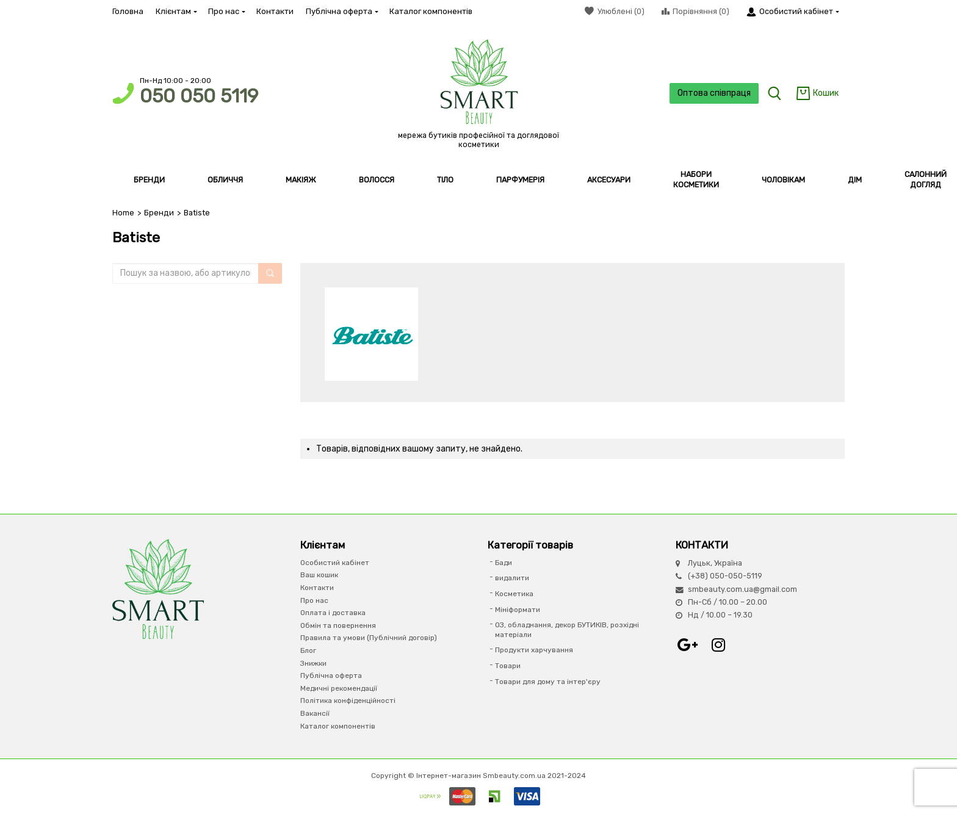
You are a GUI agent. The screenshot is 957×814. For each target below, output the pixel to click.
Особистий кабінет (334, 562)
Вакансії (315, 713)
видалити (512, 578)
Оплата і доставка (333, 612)
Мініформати (517, 609)
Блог (308, 650)
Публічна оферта (341, 11)
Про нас (226, 11)
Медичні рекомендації (338, 688)
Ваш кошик (319, 575)
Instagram (718, 645)
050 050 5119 (199, 96)
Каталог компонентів (430, 11)
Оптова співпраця (714, 93)
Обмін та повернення (338, 625)
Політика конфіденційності (347, 700)
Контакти (275, 11)
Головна (127, 11)
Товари (508, 665)
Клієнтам (176, 11)
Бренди (159, 212)
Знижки (313, 663)
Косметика (514, 593)
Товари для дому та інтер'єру (548, 681)
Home (123, 212)
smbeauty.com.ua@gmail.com (742, 589)
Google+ (688, 645)
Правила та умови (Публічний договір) (368, 637)
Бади (503, 562)
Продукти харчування (534, 650)
